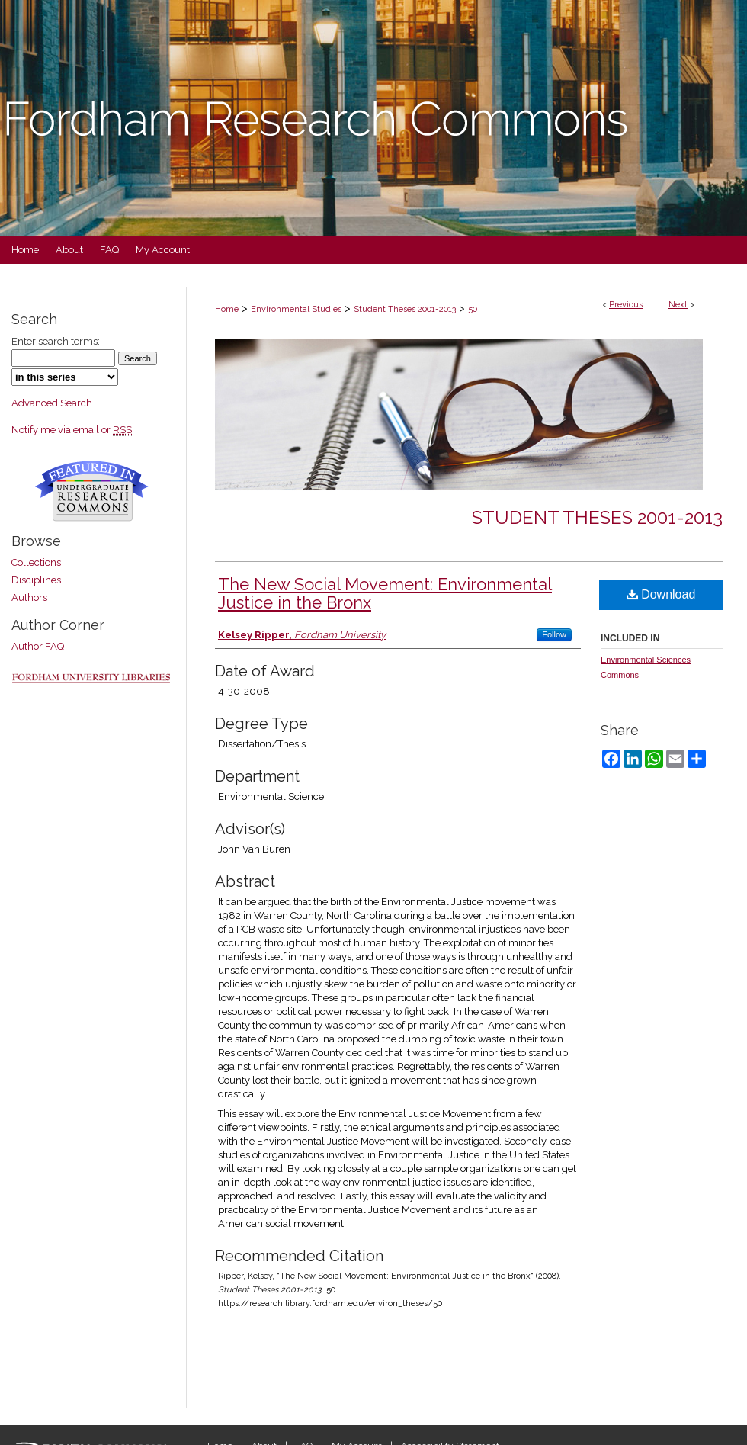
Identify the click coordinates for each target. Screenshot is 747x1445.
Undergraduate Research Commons (91, 491)
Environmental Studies (296, 309)
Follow (554, 634)
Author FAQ (37, 646)
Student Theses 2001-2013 (405, 309)
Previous (626, 305)
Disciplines (36, 580)
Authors (29, 597)
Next (678, 305)
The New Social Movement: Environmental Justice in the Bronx (385, 593)
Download (661, 594)
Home (227, 309)
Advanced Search (51, 403)
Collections (36, 562)
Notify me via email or (71, 429)
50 (472, 309)
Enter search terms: (55, 341)
